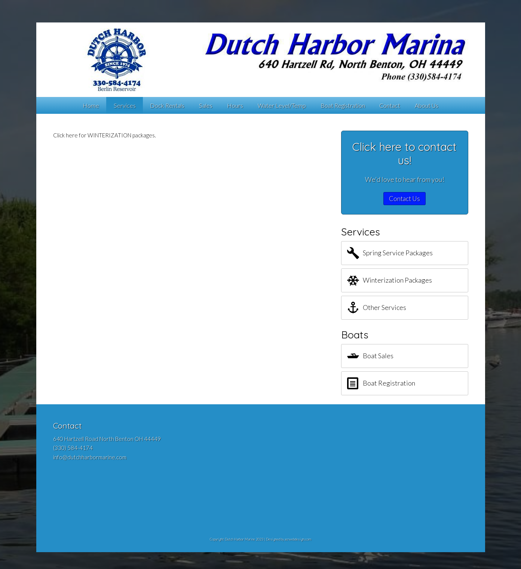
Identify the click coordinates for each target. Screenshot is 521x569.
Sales (205, 105)
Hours (235, 105)
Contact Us (404, 199)
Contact (389, 105)
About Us (426, 105)
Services (125, 105)
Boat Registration (343, 105)
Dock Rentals (167, 105)
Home (91, 105)
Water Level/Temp (282, 105)
